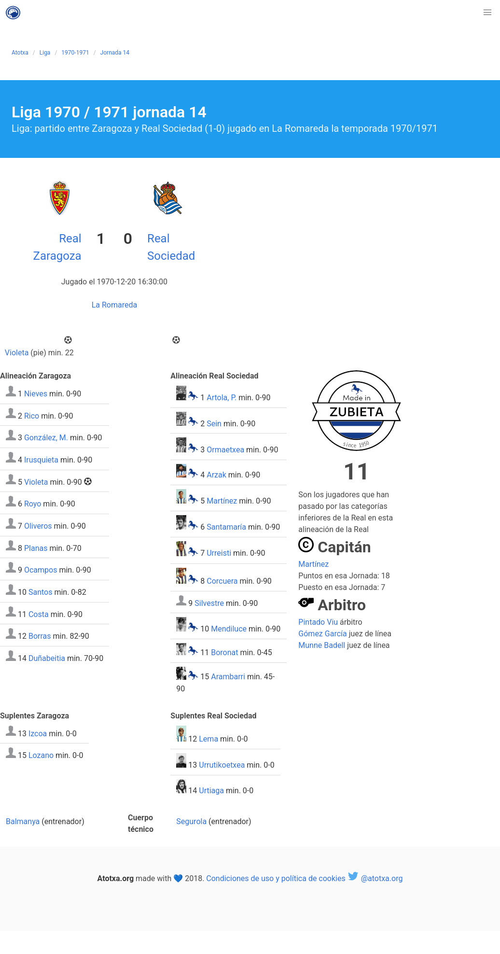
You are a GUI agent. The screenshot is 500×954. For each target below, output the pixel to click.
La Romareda (115, 304)
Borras (39, 636)
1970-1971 (75, 52)
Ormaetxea (225, 449)
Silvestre (209, 602)
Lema (208, 739)
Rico (31, 415)
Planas (35, 547)
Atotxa (20, 52)
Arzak (216, 474)
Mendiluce (229, 628)
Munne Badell (321, 645)
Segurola (191, 821)
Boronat (224, 652)
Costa (38, 613)
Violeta (17, 352)
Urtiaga (211, 790)
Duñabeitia (46, 658)
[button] (487, 12)
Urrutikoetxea (222, 765)
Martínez (222, 500)
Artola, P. (221, 397)
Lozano (41, 755)
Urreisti (219, 553)
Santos (40, 592)
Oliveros (38, 526)
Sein (214, 423)
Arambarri (228, 677)
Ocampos (40, 570)
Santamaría (226, 527)
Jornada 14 (114, 52)
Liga (45, 52)
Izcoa (37, 733)
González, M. (46, 437)
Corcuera (222, 581)
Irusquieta (41, 459)
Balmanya (23, 821)
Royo (32, 503)
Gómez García (322, 633)
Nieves (35, 393)
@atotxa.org (375, 878)
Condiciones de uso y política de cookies (275, 878)
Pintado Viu (318, 622)
